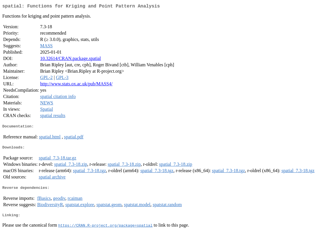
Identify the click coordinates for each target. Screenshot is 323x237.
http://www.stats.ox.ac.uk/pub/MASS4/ (76, 84)
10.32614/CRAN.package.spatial (70, 59)
